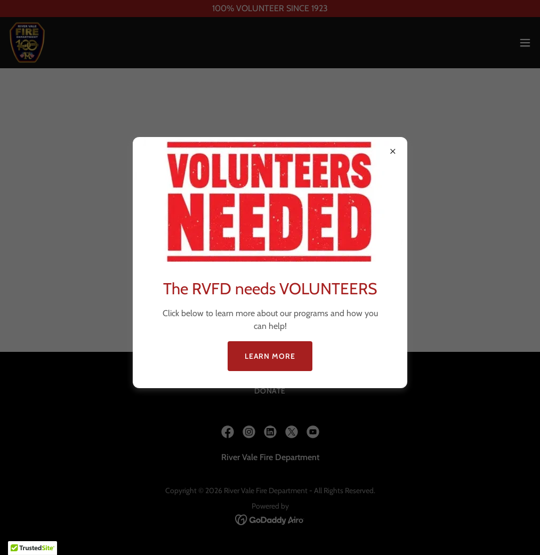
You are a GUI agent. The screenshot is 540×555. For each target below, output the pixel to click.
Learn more (270, 356)
